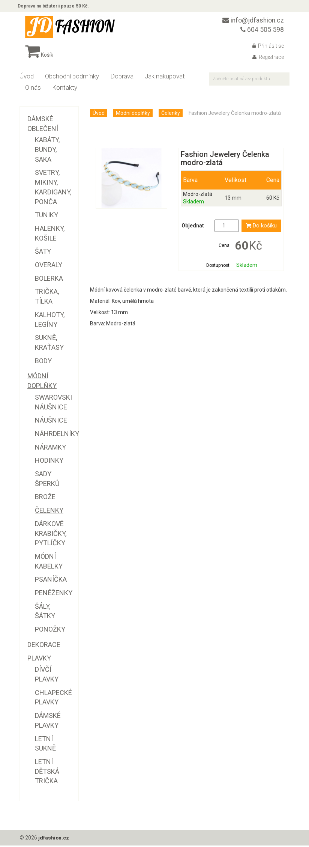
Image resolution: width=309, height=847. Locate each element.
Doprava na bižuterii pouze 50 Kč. (55, 6)
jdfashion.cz (53, 839)
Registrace (268, 59)
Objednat (193, 228)
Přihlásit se (268, 48)
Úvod (27, 78)
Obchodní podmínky (72, 78)
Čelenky (170, 115)
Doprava (122, 78)
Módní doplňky (133, 115)
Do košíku (261, 227)
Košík (39, 57)
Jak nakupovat (165, 78)
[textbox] (249, 80)
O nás (33, 89)
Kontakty (64, 89)
